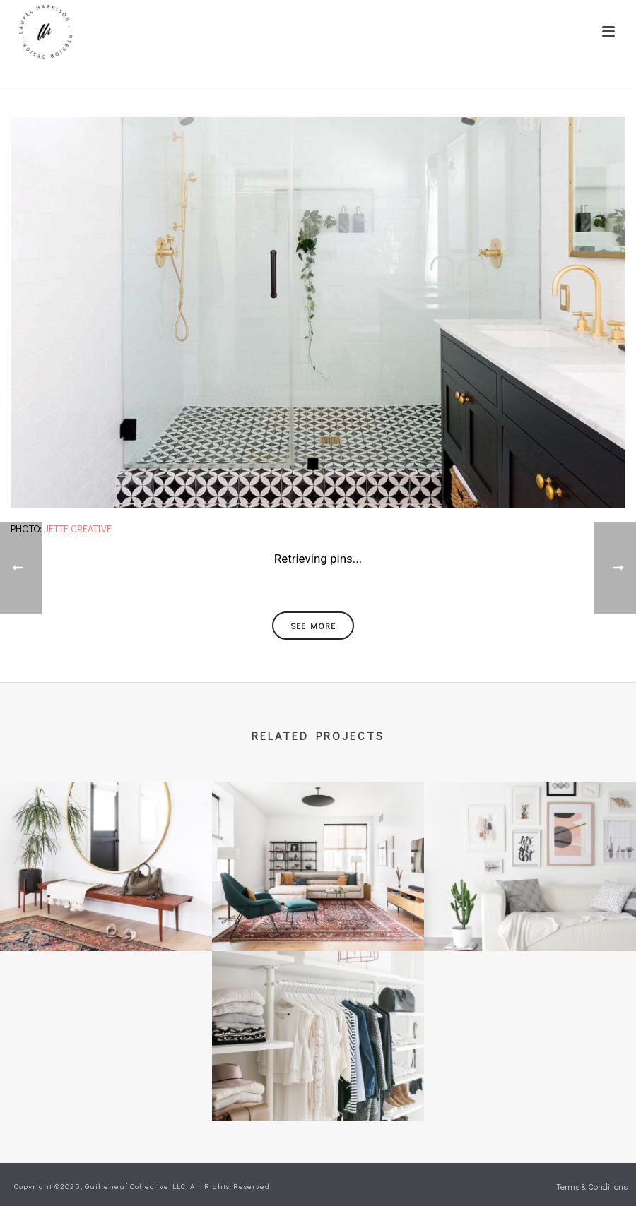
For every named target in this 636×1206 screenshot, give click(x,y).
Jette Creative (78, 528)
